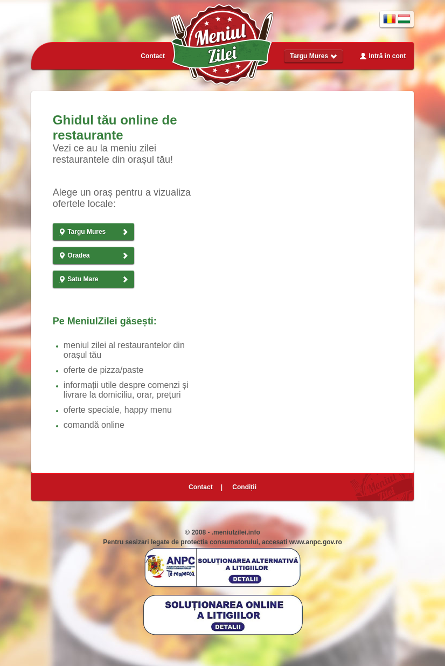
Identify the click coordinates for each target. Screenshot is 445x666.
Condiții (244, 487)
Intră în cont (382, 56)
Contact (153, 56)
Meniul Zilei (222, 45)
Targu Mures (313, 56)
